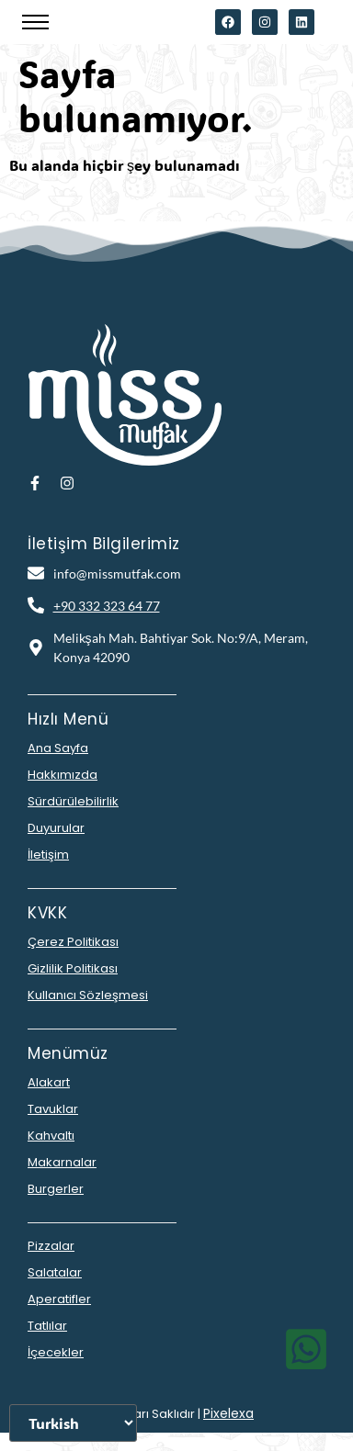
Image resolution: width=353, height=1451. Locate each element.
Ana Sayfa (58, 748)
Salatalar (55, 1272)
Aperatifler (59, 1299)
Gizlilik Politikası (73, 968)
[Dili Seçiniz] (73, 1423)
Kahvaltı (51, 1135)
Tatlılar (47, 1325)
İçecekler (56, 1352)
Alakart (49, 1082)
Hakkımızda (62, 774)
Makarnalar (62, 1162)
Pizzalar (51, 1245)
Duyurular (56, 828)
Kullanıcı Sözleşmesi (88, 995)
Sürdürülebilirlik (73, 801)
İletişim (48, 854)
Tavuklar (53, 1109)
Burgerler (56, 1189)
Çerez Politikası (73, 941)
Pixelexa (228, 1413)
